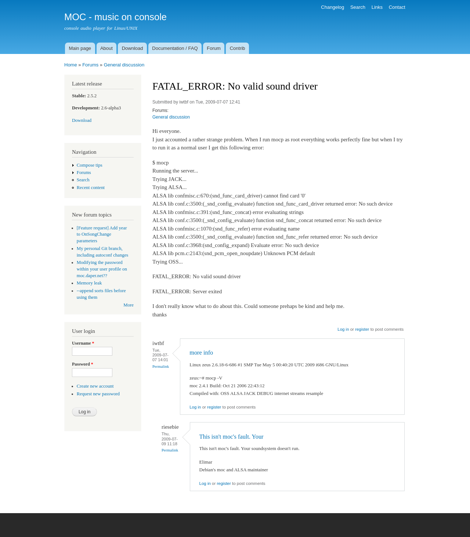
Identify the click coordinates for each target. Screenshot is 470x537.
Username (83, 343)
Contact (397, 7)
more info (201, 352)
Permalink (160, 366)
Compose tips (89, 165)
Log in (343, 329)
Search (357, 7)
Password (82, 364)
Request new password (98, 393)
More (128, 305)
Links (377, 7)
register (362, 329)
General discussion (124, 65)
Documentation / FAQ (175, 48)
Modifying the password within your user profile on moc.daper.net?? (102, 269)
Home (70, 65)
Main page (80, 48)
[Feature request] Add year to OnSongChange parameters (102, 234)
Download (132, 48)
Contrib (237, 48)
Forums (90, 65)
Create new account (95, 386)
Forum (214, 48)
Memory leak (89, 283)
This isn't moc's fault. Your (231, 436)
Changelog (332, 7)
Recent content (91, 187)
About (106, 48)
